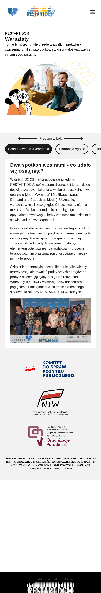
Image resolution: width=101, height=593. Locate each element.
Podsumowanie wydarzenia (28, 149)
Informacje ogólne (71, 149)
